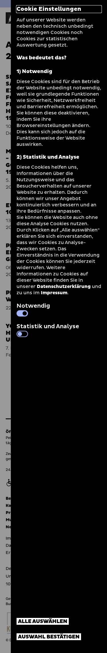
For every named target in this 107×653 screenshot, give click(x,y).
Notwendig (33, 309)
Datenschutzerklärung (64, 286)
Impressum (54, 293)
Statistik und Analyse (48, 329)
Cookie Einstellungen (49, 9)
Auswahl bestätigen (49, 637)
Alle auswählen (42, 621)
